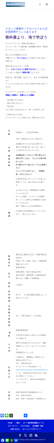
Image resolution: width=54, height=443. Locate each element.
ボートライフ (12, 426)
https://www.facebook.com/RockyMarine (31, 370)
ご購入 (17, 423)
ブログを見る (25, 426)
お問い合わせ (15, 429)
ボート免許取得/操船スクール (33, 423)
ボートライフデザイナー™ (32, 429)
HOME (10, 423)
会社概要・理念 (38, 426)
